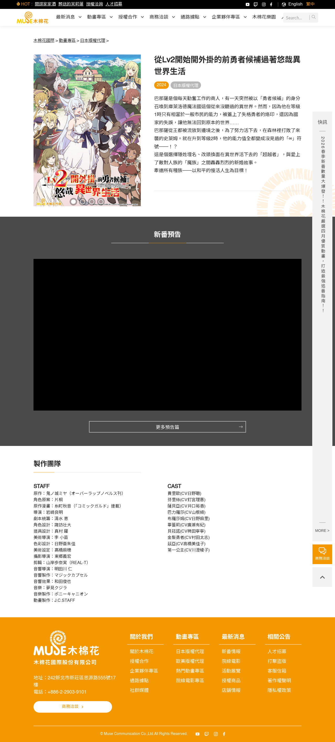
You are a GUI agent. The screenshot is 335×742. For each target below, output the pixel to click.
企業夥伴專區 (144, 671)
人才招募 (113, 4)
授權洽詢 (94, 4)
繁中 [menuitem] (310, 4)
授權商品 (231, 681)
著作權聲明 (279, 681)
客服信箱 (276, 671)
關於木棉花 (141, 652)
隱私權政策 (279, 690)
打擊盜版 (276, 661)
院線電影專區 (190, 681)
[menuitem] (295, 4)
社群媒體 (139, 690)
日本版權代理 (190, 652)
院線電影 (231, 661)
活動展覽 (231, 671)
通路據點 (139, 681)
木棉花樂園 (264, 17)
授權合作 (139, 661)
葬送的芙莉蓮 (70, 4)
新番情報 (231, 652)
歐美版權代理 (190, 661)
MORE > (322, 530)
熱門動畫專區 (190, 671)
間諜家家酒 (45, 4)
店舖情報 (231, 690)
